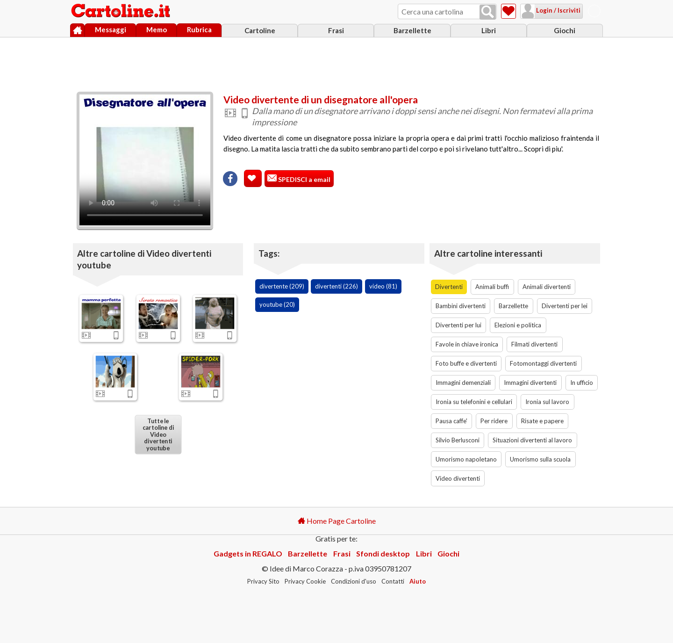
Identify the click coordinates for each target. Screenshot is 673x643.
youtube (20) (277, 304)
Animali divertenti (547, 286)
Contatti (392, 581)
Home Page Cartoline (337, 520)
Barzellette (412, 30)
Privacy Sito (263, 581)
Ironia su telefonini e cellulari (474, 401)
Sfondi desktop (383, 553)
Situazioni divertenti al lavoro (532, 440)
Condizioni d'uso (353, 581)
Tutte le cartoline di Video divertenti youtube (157, 435)
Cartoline (259, 30)
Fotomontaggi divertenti (543, 363)
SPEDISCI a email (303, 179)
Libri (488, 30)
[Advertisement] (336, 62)
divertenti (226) (336, 286)
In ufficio (581, 382)
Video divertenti (458, 478)
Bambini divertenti (461, 306)
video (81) (383, 286)
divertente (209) (281, 286)
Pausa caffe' (451, 421)
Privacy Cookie (305, 581)
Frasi (336, 30)
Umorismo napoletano (466, 459)
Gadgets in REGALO (248, 553)
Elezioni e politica (517, 325)
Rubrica (199, 29)
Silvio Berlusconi (458, 440)
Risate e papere (542, 421)
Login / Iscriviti (557, 10)
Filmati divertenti (534, 344)
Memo (156, 29)
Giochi (564, 30)
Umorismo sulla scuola (540, 459)
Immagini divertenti (530, 382)
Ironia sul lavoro (547, 401)
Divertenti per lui (458, 325)
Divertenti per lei (564, 306)
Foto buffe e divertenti (466, 363)
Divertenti (449, 286)
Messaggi (110, 29)
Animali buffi (492, 286)
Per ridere (494, 421)
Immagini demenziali (463, 382)
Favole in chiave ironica (467, 344)
